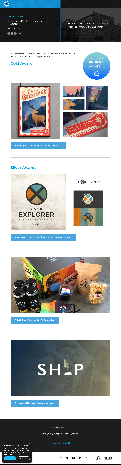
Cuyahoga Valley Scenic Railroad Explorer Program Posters (43, 237)
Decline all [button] (23, 458)
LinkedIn (86, 458)
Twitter (67, 458)
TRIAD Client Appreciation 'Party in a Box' (35, 321)
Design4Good (98, 458)
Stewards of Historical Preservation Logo (34, 404)
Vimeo (80, 458)
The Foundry (108, 458)
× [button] (29, 444)
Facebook (61, 458)
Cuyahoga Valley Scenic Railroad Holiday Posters (38, 146)
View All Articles (59, 444)
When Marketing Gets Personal (60, 434)
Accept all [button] (10, 458)
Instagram (73, 458)
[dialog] (17, 452)
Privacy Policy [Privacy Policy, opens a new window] (17, 454)
